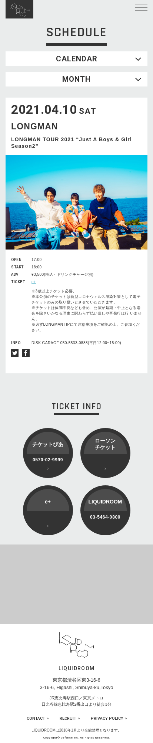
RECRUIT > (70, 718)
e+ (33, 282)
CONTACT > (38, 718)
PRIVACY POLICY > (109, 718)
